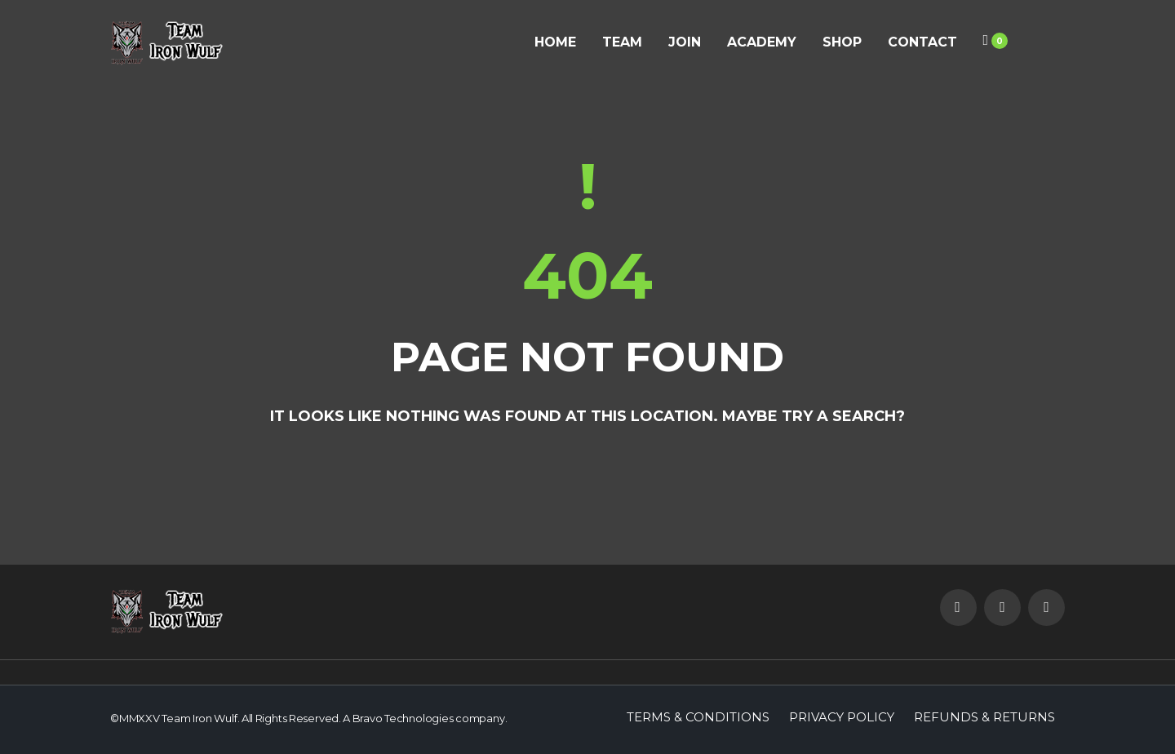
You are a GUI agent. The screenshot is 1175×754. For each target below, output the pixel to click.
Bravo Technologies (403, 718)
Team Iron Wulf (199, 718)
